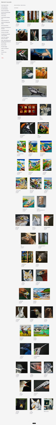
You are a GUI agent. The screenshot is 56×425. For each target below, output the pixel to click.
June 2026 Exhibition (4, 8)
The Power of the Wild (4, 32)
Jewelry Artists (3, 15)
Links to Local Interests (5, 48)
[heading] (3, 2)
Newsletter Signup (4, 46)
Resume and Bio (3, 44)
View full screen (3, 52)
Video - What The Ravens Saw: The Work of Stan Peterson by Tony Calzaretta (6, 41)
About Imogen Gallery (4, 5)
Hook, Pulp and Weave (4, 25)
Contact (2, 50)
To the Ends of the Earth (5, 30)
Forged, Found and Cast (5, 20)
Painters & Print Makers (5, 10)
